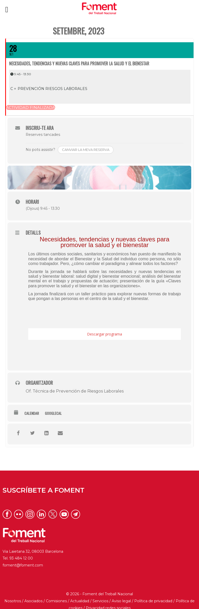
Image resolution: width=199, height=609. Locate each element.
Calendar (31, 407)
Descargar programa (104, 328)
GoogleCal (53, 407)
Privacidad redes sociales (108, 602)
